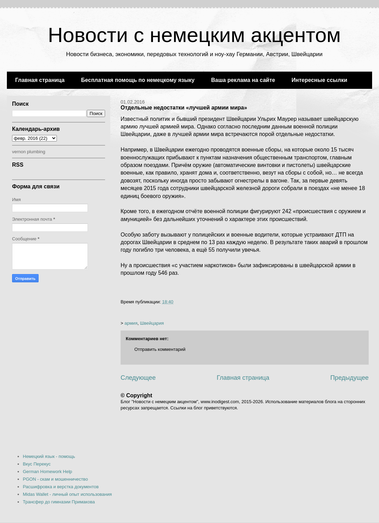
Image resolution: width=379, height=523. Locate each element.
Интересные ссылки (319, 80)
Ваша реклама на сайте (243, 80)
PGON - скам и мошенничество (55, 479)
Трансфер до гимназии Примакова (59, 501)
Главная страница (39, 80)
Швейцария (152, 323)
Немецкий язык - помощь (49, 456)
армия (130, 323)
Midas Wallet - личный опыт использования (67, 494)
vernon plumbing (28, 151)
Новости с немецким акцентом (194, 34)
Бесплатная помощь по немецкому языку (137, 80)
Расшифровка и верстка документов (61, 486)
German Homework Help (47, 471)
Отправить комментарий (159, 349)
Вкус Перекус (37, 464)
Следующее (138, 377)
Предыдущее (349, 377)
